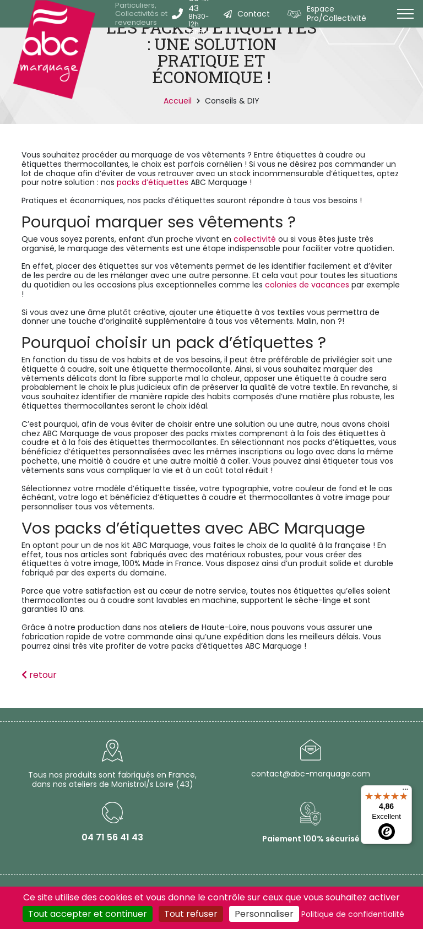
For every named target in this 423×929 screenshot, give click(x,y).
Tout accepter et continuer (87, 914)
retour (39, 675)
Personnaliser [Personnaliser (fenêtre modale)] (264, 914)
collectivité (253, 239)
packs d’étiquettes (152, 182)
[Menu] (405, 791)
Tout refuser (191, 914)
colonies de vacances (307, 284)
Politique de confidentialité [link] (352, 914)
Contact (253, 13)
